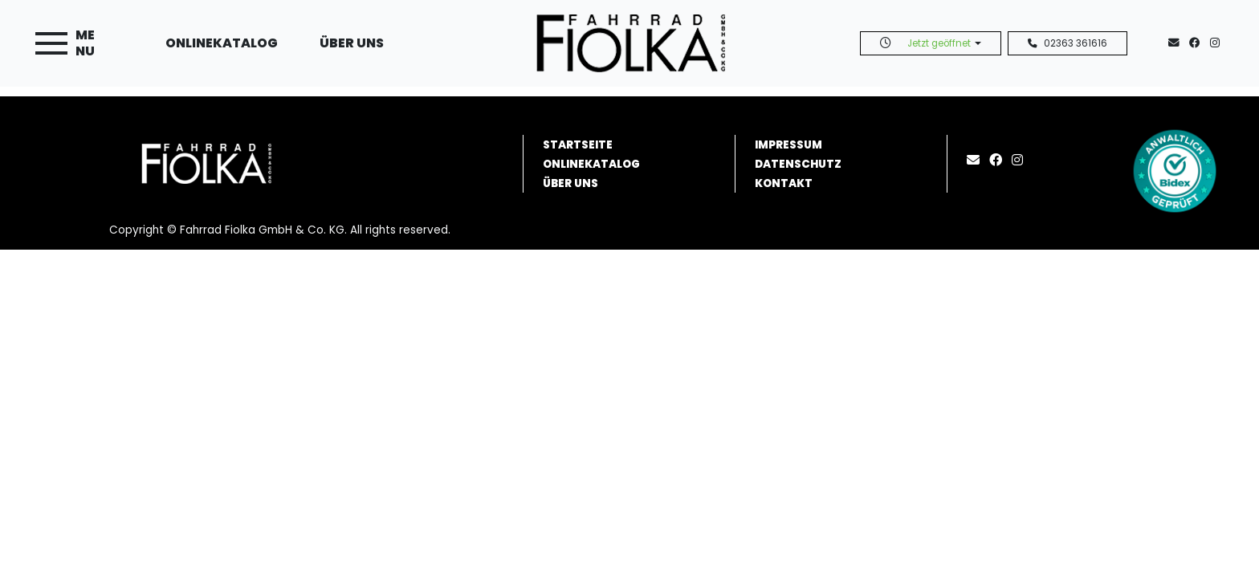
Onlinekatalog (221, 43)
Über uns (352, 43)
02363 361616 (1067, 43)
